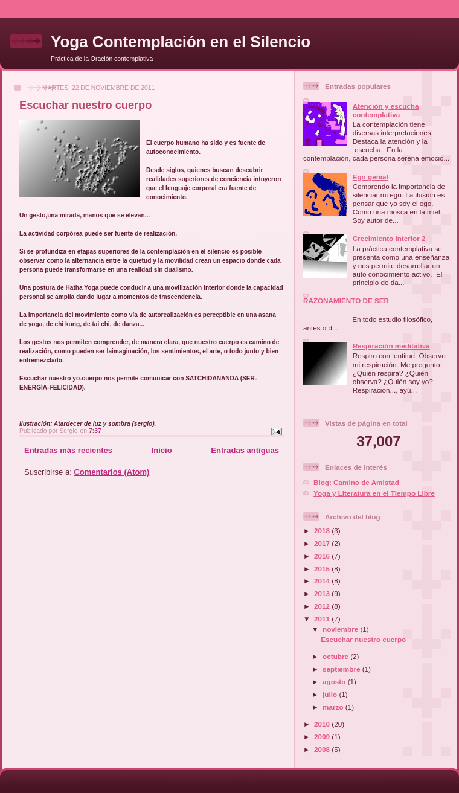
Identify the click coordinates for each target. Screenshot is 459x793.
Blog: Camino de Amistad (356, 482)
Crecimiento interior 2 (389, 238)
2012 (323, 606)
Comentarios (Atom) (111, 472)
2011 (323, 619)
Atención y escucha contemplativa (386, 110)
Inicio (162, 450)
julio (331, 694)
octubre (336, 656)
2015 (323, 569)
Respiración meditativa (391, 346)
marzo (334, 707)
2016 (323, 556)
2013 (323, 593)
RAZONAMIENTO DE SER (346, 300)
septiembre (342, 669)
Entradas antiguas (245, 450)
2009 (323, 736)
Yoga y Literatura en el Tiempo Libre (374, 493)
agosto (335, 681)
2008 (323, 749)
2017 (323, 543)
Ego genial (370, 177)
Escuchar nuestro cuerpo (85, 105)
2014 (323, 581)
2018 (323, 531)
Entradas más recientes (68, 450)
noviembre (341, 629)
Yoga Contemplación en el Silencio (180, 42)
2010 (323, 724)
